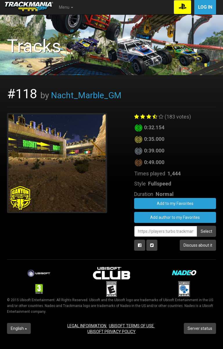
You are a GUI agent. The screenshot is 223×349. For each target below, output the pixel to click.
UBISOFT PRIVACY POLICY (111, 331)
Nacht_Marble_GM (86, 95)
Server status (200, 328)
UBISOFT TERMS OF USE (132, 325)
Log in (205, 7)
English (19, 328)
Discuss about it (198, 245)
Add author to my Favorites (175, 217)
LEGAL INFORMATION (87, 325)
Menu (66, 7)
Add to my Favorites (175, 203)
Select (206, 231)
